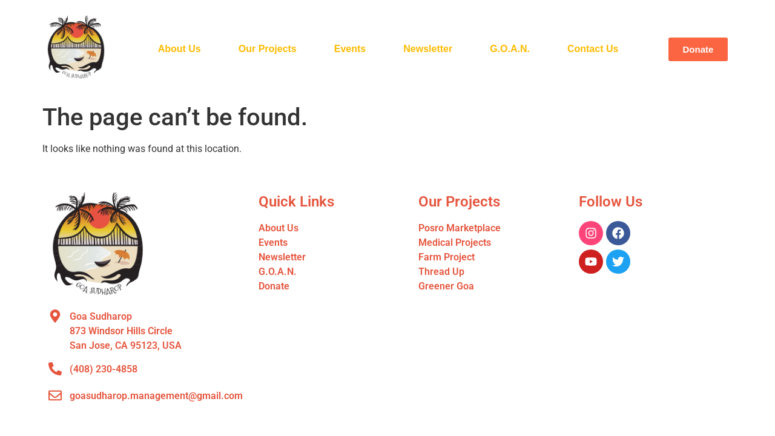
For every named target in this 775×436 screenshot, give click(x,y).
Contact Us (592, 49)
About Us (179, 49)
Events (350, 49)
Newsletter (427, 49)
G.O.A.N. (510, 49)
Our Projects (268, 49)
